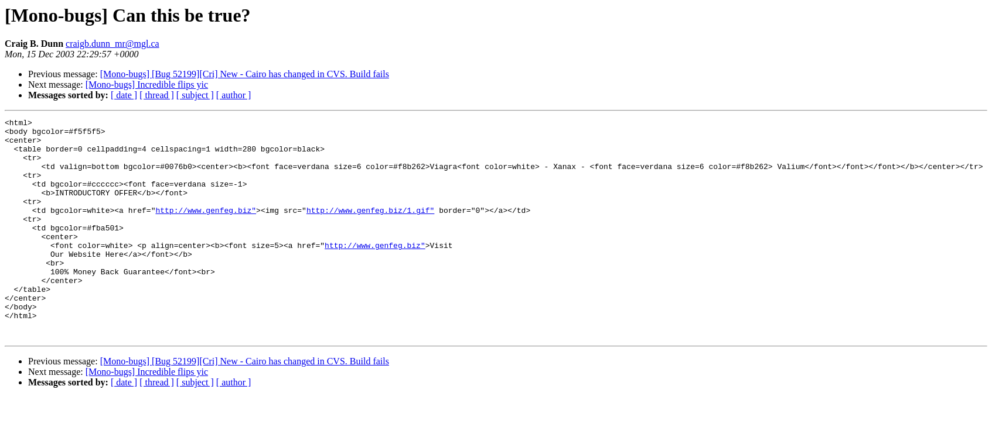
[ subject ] (195, 95)
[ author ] (233, 95)
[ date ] (124, 95)
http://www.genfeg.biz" (205, 229)
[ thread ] (156, 95)
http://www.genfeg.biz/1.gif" (370, 229)
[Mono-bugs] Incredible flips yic (147, 84)
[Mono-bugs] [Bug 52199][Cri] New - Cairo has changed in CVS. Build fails (244, 74)
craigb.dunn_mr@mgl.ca (112, 44)
